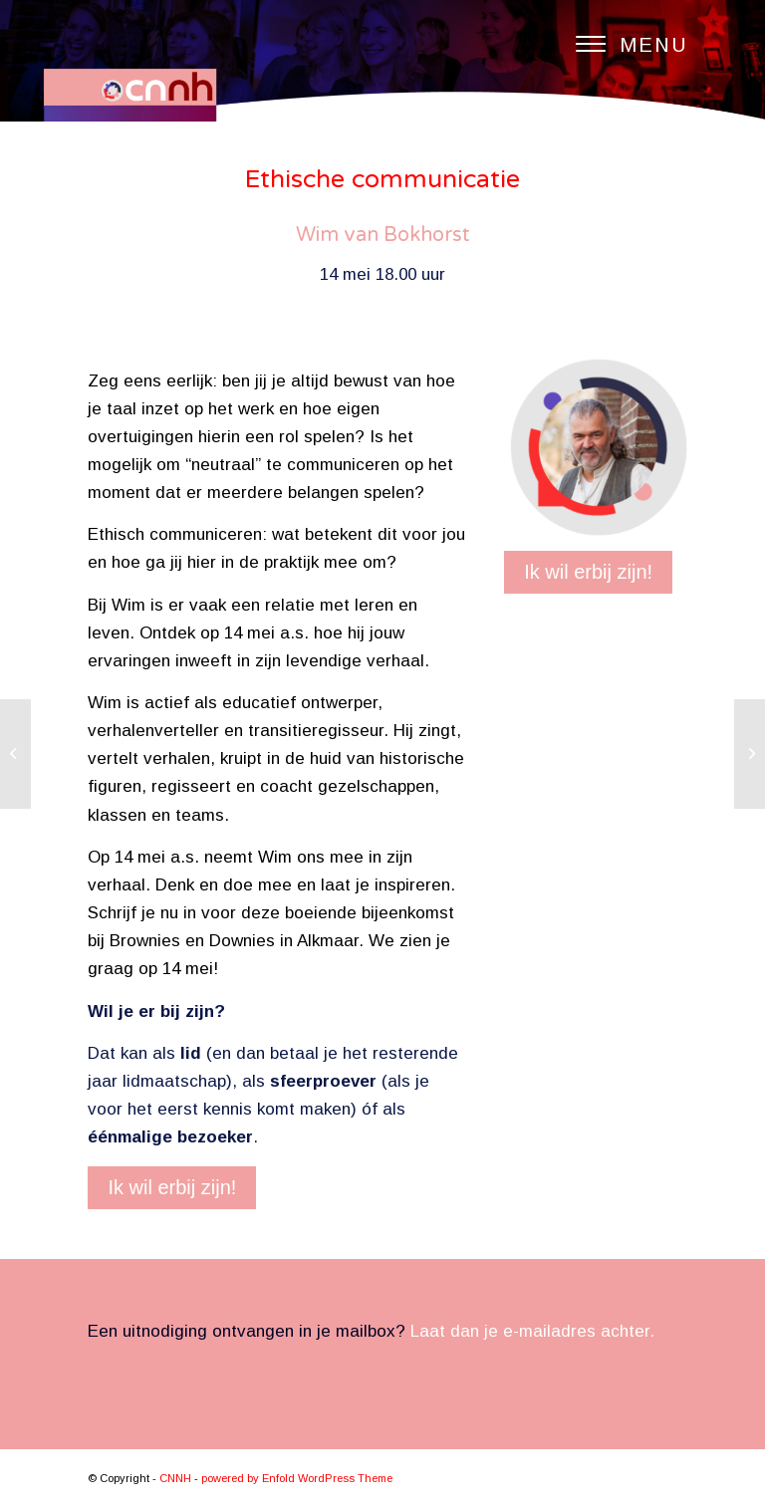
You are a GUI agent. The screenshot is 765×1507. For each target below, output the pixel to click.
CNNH (175, 1478)
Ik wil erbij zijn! (172, 1187)
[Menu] (622, 45)
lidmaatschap (174, 1081)
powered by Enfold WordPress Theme (296, 1478)
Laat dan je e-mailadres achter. (532, 1331)
